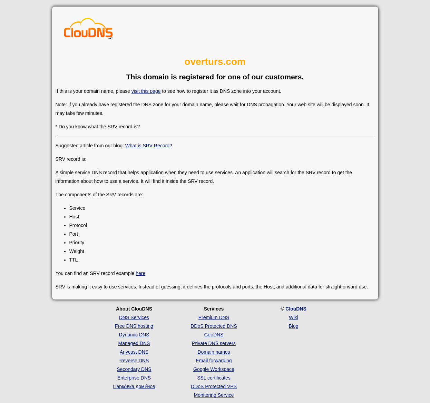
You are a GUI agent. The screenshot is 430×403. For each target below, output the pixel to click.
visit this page (146, 91)
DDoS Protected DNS (213, 326)
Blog (293, 326)
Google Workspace (213, 369)
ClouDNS (295, 309)
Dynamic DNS (134, 334)
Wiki (293, 317)
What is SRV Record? (148, 145)
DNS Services (134, 317)
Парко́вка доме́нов (134, 386)
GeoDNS (213, 334)
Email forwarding (214, 360)
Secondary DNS (134, 369)
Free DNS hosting (134, 326)
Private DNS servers (214, 343)
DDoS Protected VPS (214, 386)
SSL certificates (214, 378)
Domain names (213, 352)
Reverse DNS (134, 360)
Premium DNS (213, 317)
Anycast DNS (134, 352)
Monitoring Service (214, 395)
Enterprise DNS (134, 378)
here (140, 273)
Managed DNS (134, 343)
